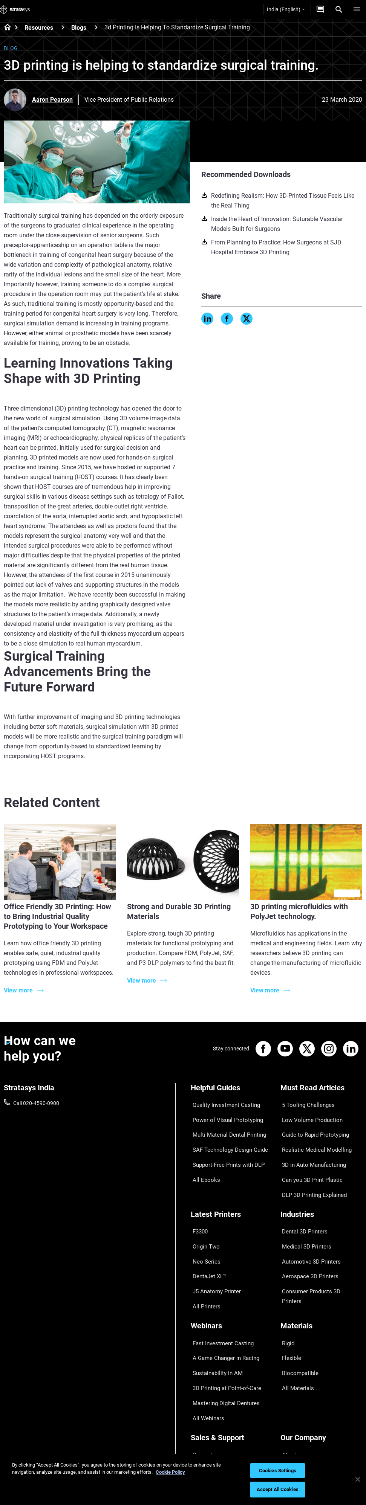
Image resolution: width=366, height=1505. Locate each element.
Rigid (286, 1290)
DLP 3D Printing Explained (310, 1169)
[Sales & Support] (232, 1365)
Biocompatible (297, 1312)
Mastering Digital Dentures (222, 1334)
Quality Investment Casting (222, 1103)
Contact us (293, 1389)
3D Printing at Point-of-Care (223, 1323)
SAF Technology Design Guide (225, 1136)
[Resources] (63, 27)
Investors (291, 1444)
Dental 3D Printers (301, 1202)
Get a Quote (205, 1400)
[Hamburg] (357, 9)
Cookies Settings (277, 1470)
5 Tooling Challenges (304, 1103)
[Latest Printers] (232, 1189)
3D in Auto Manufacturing (310, 1147)
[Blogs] (96, 27)
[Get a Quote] (320, 9)
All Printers (203, 1257)
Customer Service (211, 1433)
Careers (289, 1411)
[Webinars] (232, 1277)
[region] (183, 1479)
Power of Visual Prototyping (223, 1114)
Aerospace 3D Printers (306, 1235)
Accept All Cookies (278, 1489)
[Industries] (321, 1189)
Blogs (78, 27)
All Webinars (205, 1345)
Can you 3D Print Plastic (308, 1158)
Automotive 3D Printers (307, 1224)
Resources (39, 27)
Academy (291, 1422)
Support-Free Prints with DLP (225, 1147)
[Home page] (5, 28)
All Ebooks (203, 1158)
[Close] (357, 1479)
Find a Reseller (207, 1389)
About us (291, 1378)
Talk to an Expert (210, 1411)
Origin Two (203, 1213)
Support (200, 1378)
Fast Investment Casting (219, 1290)
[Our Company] (321, 1365)
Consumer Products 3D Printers (317, 1246)
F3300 (198, 1202)
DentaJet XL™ (207, 1235)
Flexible (289, 1301)
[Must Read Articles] (321, 1090)
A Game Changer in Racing (222, 1301)
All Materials (294, 1323)
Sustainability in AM (214, 1312)
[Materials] (321, 1277)
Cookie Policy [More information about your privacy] (170, 1472)
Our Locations (297, 1400)
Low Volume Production (308, 1114)
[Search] (339, 9)
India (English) (286, 9)
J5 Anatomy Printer (213, 1246)
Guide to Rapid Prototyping (312, 1125)
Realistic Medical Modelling (311, 1136)
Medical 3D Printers (303, 1213)
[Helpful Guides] (232, 1090)
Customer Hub (208, 1422)
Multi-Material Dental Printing (225, 1125)
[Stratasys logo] (15, 9)
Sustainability (296, 1433)
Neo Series (203, 1224)
